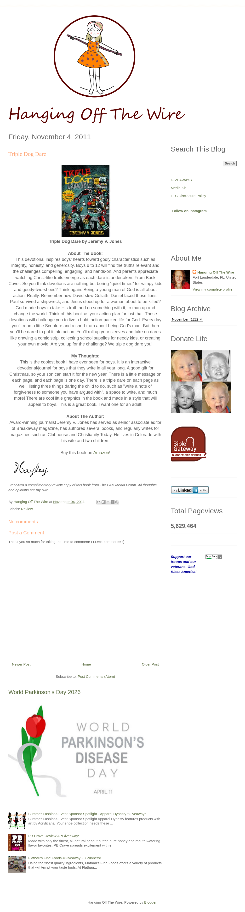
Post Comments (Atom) (96, 676)
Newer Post (21, 664)
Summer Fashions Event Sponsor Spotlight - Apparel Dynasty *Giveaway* (87, 814)
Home (86, 664)
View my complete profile (212, 289)
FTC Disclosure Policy (188, 196)
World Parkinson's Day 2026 (44, 692)
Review (27, 509)
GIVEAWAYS (181, 180)
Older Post (150, 664)
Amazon (101, 452)
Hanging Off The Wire (215, 272)
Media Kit (178, 188)
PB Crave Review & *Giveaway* (53, 836)
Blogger (150, 902)
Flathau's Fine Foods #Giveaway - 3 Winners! (64, 858)
